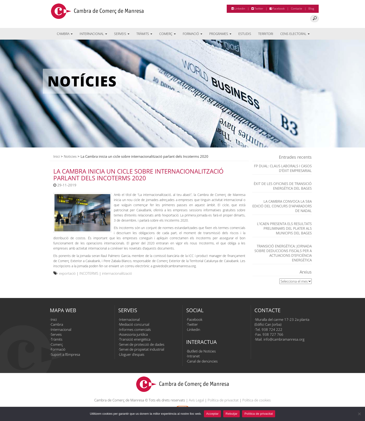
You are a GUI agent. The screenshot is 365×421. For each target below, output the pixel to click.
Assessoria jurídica (133, 334)
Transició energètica (134, 339)
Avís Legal (196, 400)
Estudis (244, 33)
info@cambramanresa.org (284, 339)
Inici (56, 156)
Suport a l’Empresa (65, 354)
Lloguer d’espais (131, 354)
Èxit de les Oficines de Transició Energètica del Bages (283, 186)
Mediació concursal (134, 324)
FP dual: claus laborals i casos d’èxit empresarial (283, 168)
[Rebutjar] (359, 413)
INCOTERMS (88, 273)
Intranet (193, 356)
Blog (311, 8)
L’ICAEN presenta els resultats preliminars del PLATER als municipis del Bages (284, 228)
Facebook (277, 8)
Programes (220, 33)
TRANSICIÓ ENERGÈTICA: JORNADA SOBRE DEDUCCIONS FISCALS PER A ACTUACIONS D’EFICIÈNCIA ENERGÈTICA (283, 253)
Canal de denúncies (202, 361)
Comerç (167, 33)
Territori (265, 33)
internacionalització (117, 273)
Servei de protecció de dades (141, 344)
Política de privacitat (223, 400)
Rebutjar (231, 413)
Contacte (296, 8)
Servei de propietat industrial (141, 349)
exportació (67, 273)
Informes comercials (135, 329)
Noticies (70, 156)
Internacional (93, 33)
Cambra (65, 33)
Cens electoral (295, 33)
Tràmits (144, 33)
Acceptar (212, 413)
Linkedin (238, 8)
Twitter (257, 8)
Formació (192, 33)
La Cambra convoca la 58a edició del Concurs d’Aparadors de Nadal (282, 206)
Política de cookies (256, 400)
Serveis (121, 33)
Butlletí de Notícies (201, 351)
